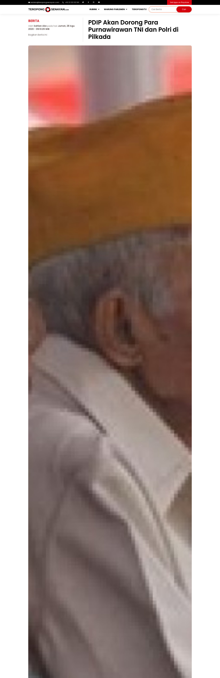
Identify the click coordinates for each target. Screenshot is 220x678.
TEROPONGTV (139, 9)
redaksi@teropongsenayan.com (45, 2)
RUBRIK (93, 9)
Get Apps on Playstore (179, 2)
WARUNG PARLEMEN (114, 9)
